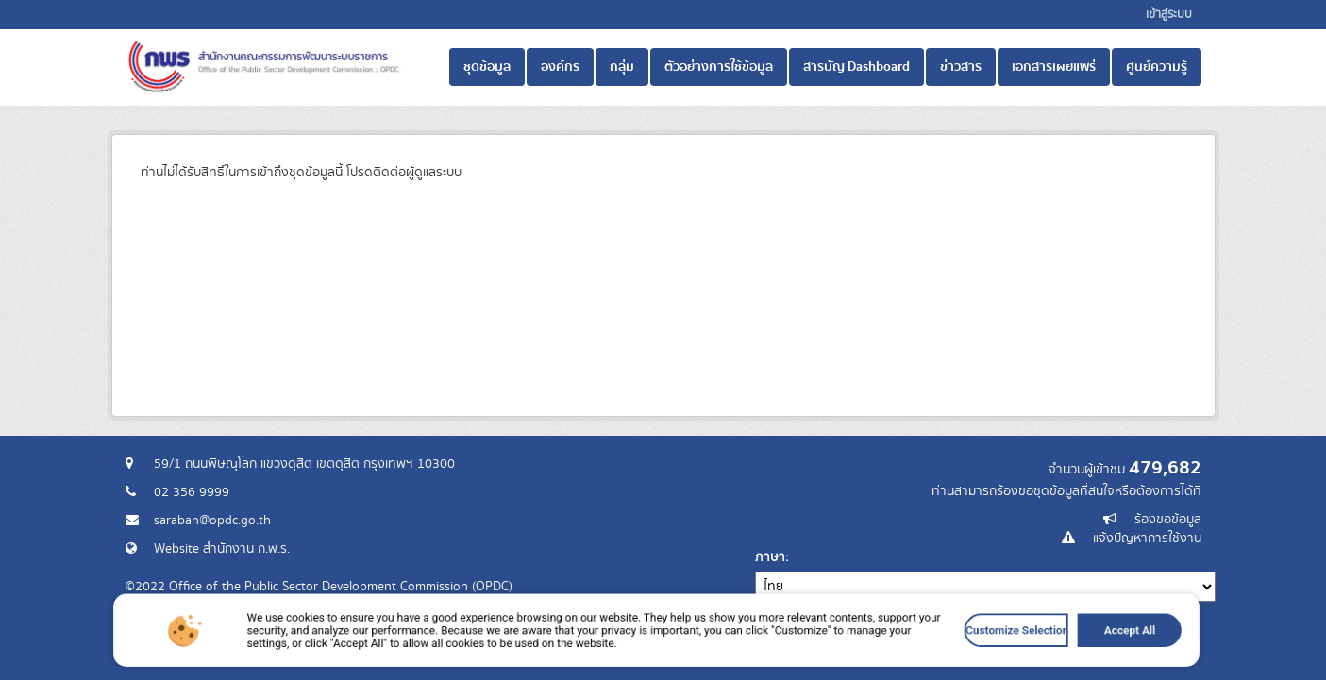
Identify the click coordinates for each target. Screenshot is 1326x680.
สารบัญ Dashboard (856, 67)
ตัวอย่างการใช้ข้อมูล (718, 67)
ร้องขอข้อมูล (1167, 519)
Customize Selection (940, 646)
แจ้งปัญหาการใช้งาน (1147, 538)
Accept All (1031, 646)
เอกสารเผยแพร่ (1054, 67)
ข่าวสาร (961, 67)
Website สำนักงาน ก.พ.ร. (222, 548)
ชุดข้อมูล (487, 67)
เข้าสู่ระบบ (1169, 15)
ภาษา (770, 557)
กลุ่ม (622, 67)
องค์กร (560, 67)
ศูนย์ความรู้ (1156, 67)
